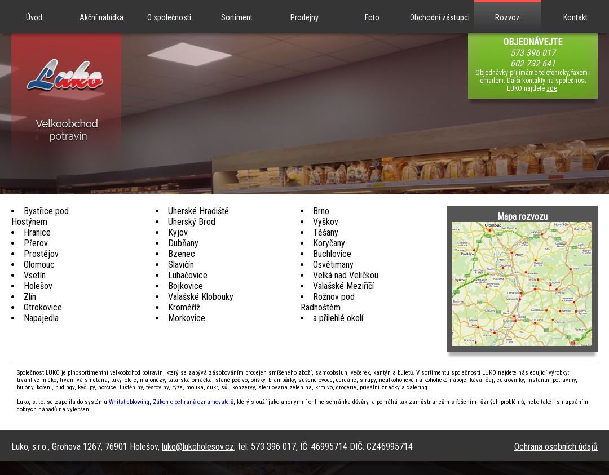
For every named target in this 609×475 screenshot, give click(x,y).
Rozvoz (507, 17)
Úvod (34, 17)
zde (551, 88)
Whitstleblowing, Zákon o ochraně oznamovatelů (171, 402)
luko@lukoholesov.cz (198, 446)
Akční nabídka (101, 17)
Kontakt (575, 17)
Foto (372, 17)
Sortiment (237, 17)
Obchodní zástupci (440, 17)
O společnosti (169, 17)
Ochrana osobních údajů (556, 446)
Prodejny (304, 17)
